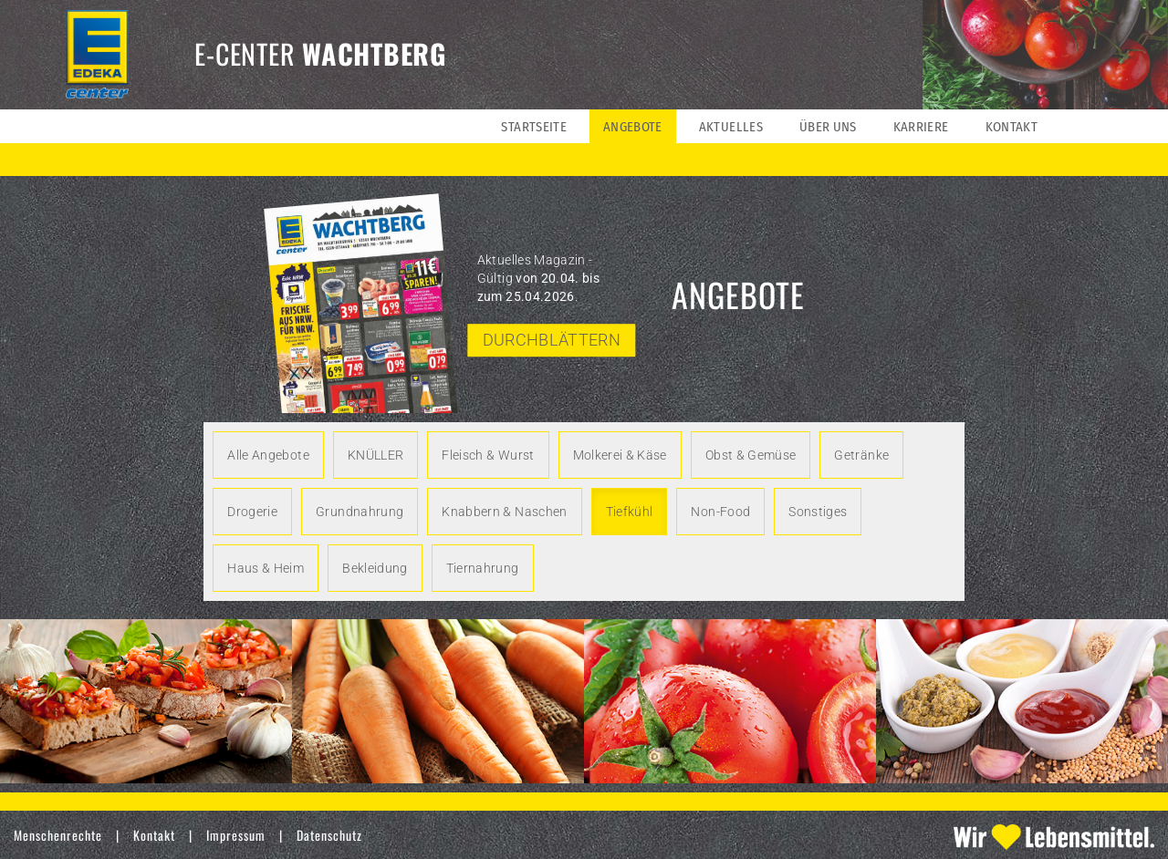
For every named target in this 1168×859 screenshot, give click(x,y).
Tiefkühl (629, 511)
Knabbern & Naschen (504, 511)
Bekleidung (375, 568)
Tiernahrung (482, 568)
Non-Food (720, 511)
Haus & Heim (265, 568)
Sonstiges (817, 511)
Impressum (236, 834)
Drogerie (252, 511)
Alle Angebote (268, 455)
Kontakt (154, 834)
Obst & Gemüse (751, 455)
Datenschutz (329, 834)
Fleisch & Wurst (488, 455)
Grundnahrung (359, 511)
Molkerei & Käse (620, 455)
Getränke (861, 455)
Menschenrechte (58, 834)
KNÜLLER (375, 455)
